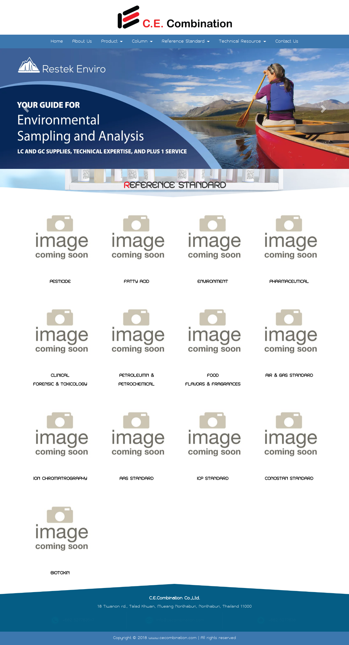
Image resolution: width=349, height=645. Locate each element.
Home (57, 41)
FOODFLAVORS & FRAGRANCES (212, 362)
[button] (26, 108)
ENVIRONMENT (212, 266)
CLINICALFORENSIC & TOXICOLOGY (60, 362)
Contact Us (286, 41)
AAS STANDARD (136, 463)
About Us (82, 41)
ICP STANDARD (212, 463)
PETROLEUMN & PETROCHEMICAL (136, 362)
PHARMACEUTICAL (289, 266)
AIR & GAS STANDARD (289, 358)
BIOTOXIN (60, 557)
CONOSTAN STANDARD (289, 463)
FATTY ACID (136, 266)
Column (142, 41)
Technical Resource (242, 41)
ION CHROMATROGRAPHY (60, 463)
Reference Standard (186, 41)
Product (112, 41)
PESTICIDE (60, 266)
